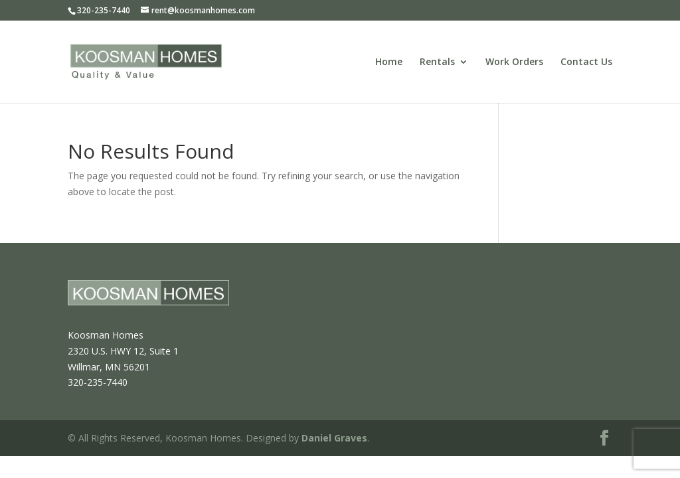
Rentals (437, 62)
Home (388, 62)
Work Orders (514, 62)
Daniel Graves (334, 438)
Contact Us (586, 62)
